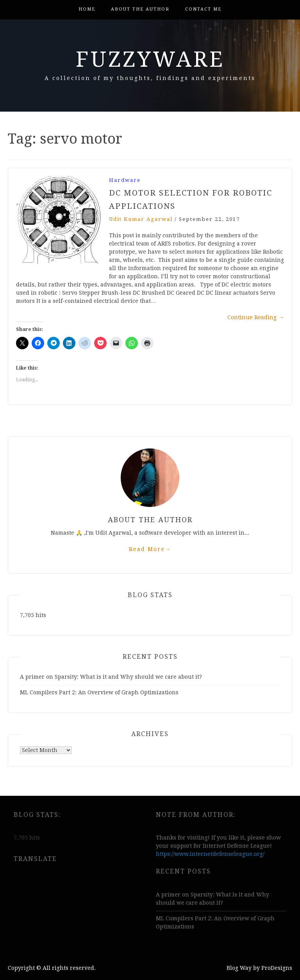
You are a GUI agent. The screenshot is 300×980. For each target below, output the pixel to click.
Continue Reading (255, 317)
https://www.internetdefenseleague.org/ (210, 854)
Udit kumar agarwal (141, 219)
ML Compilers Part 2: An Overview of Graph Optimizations (99, 692)
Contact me (203, 9)
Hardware (125, 180)
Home (87, 9)
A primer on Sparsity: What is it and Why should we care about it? (111, 677)
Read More (150, 549)
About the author (140, 9)
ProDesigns (276, 968)
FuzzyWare (150, 59)
